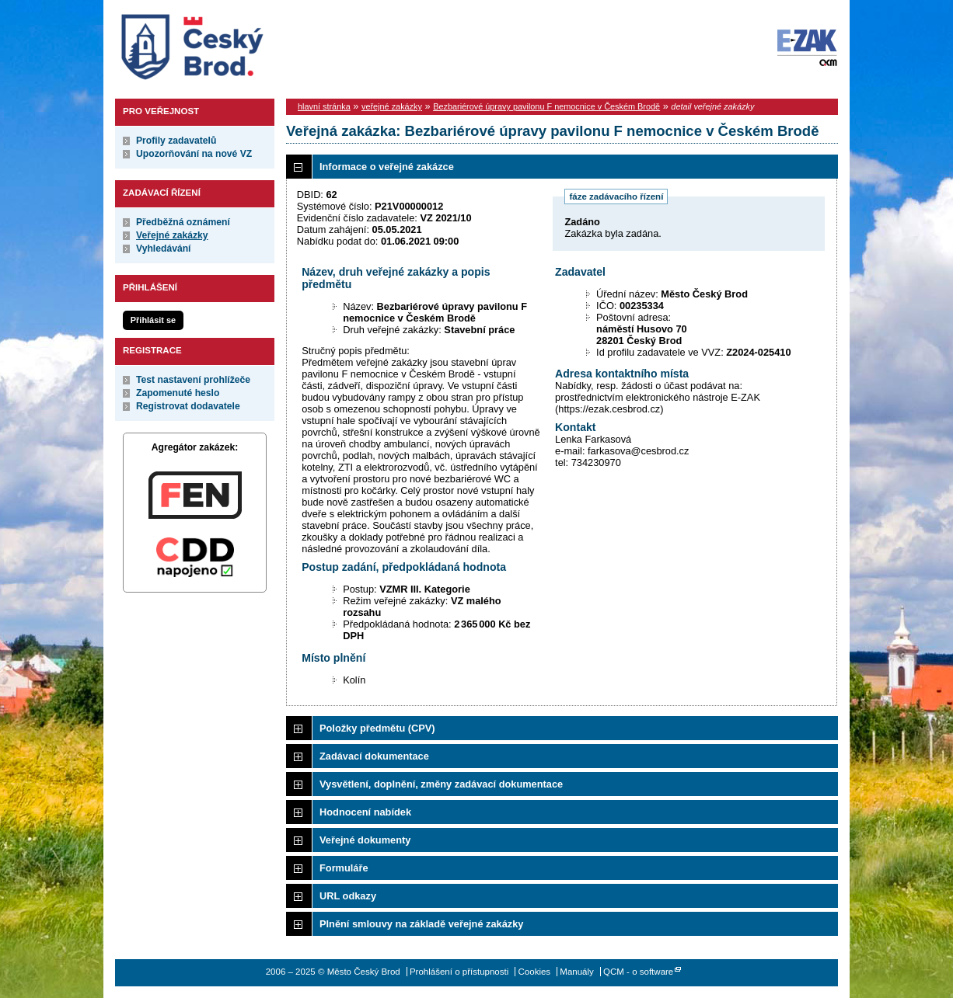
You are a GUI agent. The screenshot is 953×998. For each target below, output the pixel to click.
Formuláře (343, 868)
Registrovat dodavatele (188, 406)
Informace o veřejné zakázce (386, 166)
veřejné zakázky (391, 106)
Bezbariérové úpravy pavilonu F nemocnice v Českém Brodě (546, 106)
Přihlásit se (153, 320)
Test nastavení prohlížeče (193, 379)
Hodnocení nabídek (365, 812)
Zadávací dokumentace (374, 756)
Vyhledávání (163, 248)
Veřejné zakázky (172, 235)
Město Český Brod (240, 43)
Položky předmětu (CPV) (377, 728)
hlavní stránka (324, 106)
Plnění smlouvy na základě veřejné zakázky (421, 924)
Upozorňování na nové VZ (194, 153)
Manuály (577, 971)
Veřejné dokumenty (364, 840)
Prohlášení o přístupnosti (459, 971)
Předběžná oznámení (183, 222)
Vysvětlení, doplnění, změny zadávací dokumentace (441, 784)
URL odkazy (347, 896)
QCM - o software (638, 971)
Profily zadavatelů (176, 140)
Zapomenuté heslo (177, 393)
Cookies (534, 971)
